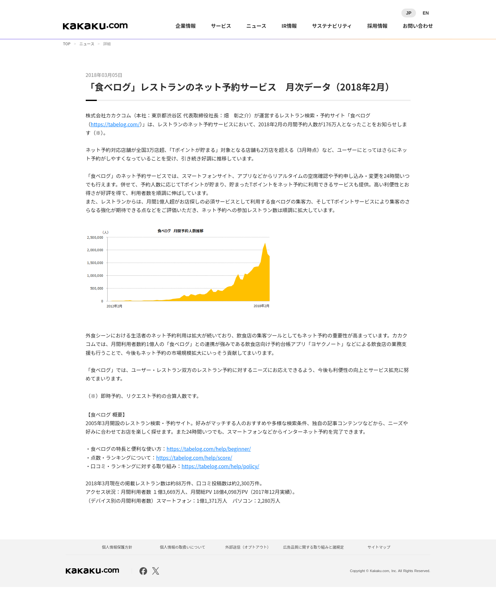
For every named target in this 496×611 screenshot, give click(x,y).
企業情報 (186, 25)
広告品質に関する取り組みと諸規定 (313, 570)
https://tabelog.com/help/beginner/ (206, 469)
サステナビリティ (332, 25)
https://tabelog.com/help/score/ (192, 478)
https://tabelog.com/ (113, 144)
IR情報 (289, 25)
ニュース (256, 25)
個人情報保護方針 (117, 570)
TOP (67, 49)
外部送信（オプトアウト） (248, 570)
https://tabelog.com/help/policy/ (218, 486)
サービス (221, 25)
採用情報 (377, 25)
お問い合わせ (418, 25)
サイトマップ (379, 570)
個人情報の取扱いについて (182, 570)
